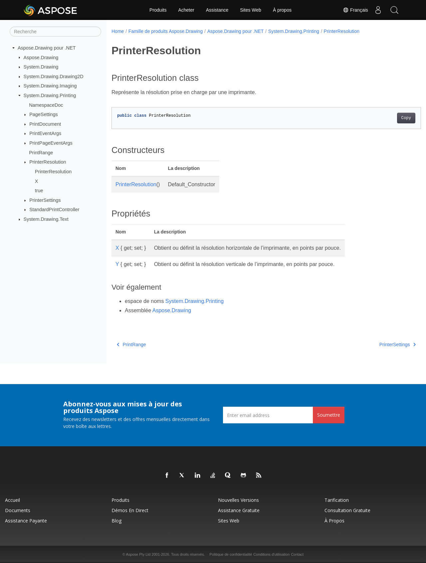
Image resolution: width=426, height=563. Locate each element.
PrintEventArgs (45, 133)
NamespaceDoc (46, 104)
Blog (116, 520)
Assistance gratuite (239, 510)
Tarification (336, 500)
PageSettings (43, 114)
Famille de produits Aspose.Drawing (165, 31)
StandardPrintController (54, 209)
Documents (17, 510)
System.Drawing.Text (46, 219)
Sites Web (250, 10)
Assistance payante (26, 520)
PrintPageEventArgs (51, 143)
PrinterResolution (47, 162)
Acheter (186, 10)
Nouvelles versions (238, 500)
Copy (384, 118)
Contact (297, 554)
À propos (282, 10)
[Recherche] (55, 32)
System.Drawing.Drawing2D (54, 76)
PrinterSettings (45, 200)
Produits (157, 10)
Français (355, 10)
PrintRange (41, 152)
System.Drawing (41, 67)
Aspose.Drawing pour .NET (47, 48)
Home (117, 31)
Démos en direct (129, 510)
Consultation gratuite (347, 510)
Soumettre (328, 415)
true (39, 190)
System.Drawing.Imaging (50, 85)
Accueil (12, 500)
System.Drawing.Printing (50, 95)
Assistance (217, 10)
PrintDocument (45, 124)
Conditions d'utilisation (271, 554)
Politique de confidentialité (230, 554)
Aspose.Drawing (41, 57)
